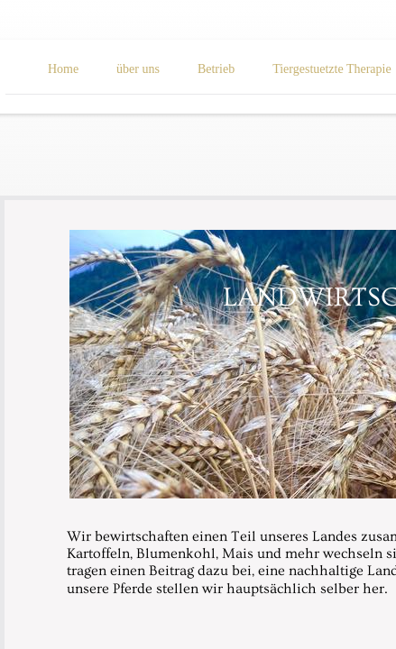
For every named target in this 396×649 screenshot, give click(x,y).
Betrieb (216, 69)
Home (63, 69)
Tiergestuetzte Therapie (331, 69)
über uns (138, 69)
